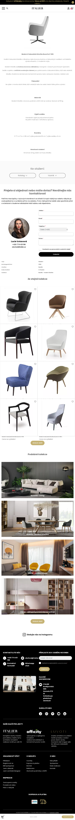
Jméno (41, 210)
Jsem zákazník (8, 768)
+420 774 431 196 (19, 244)
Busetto (41, 267)
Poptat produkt (67, 817)
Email (41, 218)
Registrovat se (8, 763)
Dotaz (41, 238)
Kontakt (52, 768)
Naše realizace (55, 766)
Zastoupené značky (10, 782)
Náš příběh (54, 761)
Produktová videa (9, 785)
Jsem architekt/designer (11, 771)
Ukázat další (37, 443)
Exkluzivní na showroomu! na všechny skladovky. (34, 1)
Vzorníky (29, 761)
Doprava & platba (32, 763)
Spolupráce (54, 763)
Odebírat (44, 669)
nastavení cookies (54, 812)
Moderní (41, 261)
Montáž (29, 766)
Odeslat (56, 254)
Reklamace (30, 768)
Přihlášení (6, 761)
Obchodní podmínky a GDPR (36, 771)
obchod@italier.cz (19, 247)
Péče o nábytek (8, 788)
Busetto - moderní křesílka (46, 272)
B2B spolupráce (8, 766)
